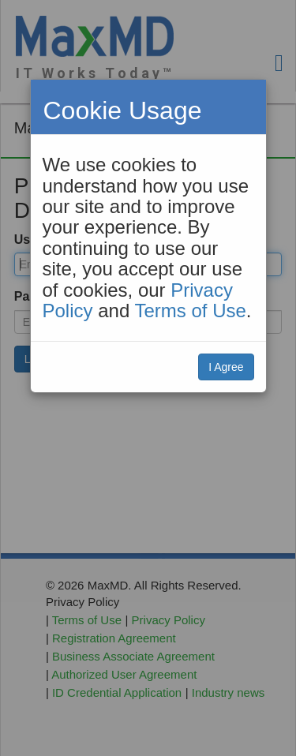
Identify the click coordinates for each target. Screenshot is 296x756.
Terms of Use (189, 310)
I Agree (225, 367)
